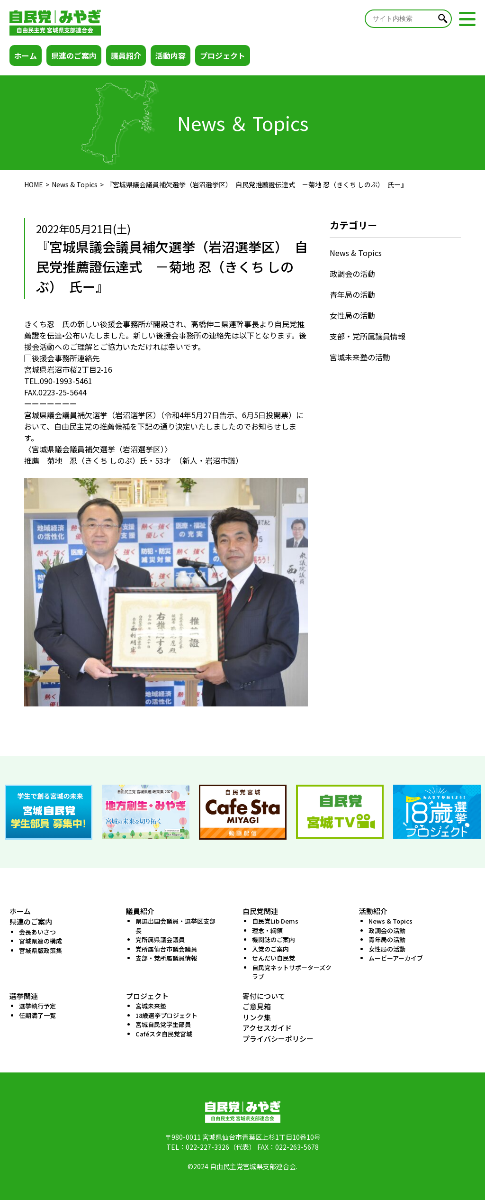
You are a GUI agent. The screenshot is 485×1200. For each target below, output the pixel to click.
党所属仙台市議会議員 (166, 948)
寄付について (263, 996)
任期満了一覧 (37, 1015)
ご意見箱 (256, 1006)
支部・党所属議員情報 (367, 336)
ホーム (25, 55)
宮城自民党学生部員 (163, 1024)
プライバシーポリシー (278, 1039)
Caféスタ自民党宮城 (163, 1033)
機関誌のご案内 (273, 939)
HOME (33, 184)
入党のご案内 (270, 948)
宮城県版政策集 (40, 950)
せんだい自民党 (273, 957)
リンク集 (256, 1017)
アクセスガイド (267, 1028)
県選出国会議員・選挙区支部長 (175, 925)
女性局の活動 (352, 315)
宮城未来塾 (150, 1005)
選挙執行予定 (37, 1005)
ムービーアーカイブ (395, 957)
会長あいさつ (37, 931)
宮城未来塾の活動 (360, 357)
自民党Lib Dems (275, 920)
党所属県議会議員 (160, 939)
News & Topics (75, 184)
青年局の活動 (352, 294)
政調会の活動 (352, 273)
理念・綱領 (267, 930)
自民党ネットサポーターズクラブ (292, 972)
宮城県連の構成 (40, 940)
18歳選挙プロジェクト (166, 1015)
